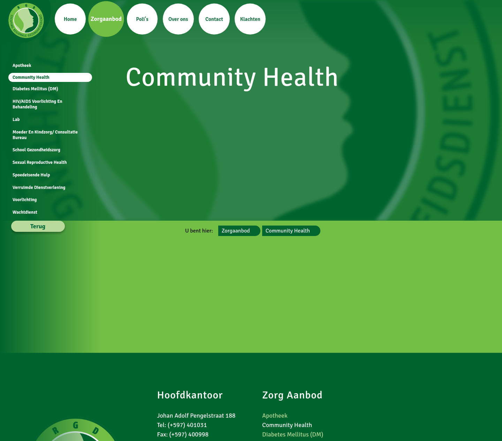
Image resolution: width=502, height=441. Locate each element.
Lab (15, 119)
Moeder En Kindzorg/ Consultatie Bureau (44, 134)
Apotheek (21, 65)
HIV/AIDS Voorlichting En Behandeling (37, 104)
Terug (37, 226)
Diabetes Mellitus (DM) (35, 89)
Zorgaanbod (236, 230)
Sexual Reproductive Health (39, 162)
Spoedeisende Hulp (30, 175)
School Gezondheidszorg (36, 150)
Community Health (288, 230)
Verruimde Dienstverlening (38, 187)
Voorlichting (24, 200)
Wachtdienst (24, 212)
